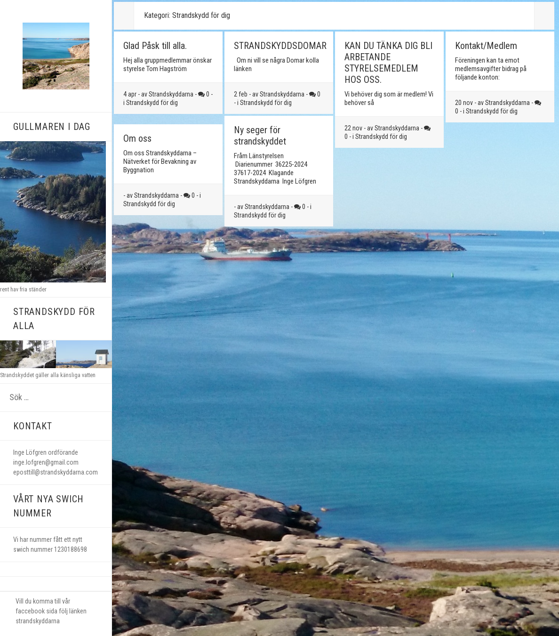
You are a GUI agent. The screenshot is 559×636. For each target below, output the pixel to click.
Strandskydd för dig (152, 102)
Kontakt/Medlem (486, 45)
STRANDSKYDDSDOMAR (280, 45)
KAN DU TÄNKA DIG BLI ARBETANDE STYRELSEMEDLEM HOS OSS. (388, 62)
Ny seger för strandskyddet (260, 135)
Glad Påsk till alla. (155, 45)
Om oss (137, 138)
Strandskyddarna (171, 94)
